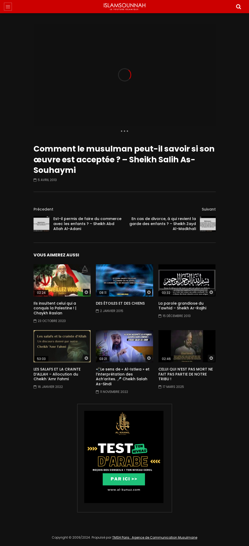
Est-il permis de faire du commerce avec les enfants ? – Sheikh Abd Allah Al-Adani (87, 223)
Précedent (43, 209)
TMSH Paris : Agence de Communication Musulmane (154, 537)
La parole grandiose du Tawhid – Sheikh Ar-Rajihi (182, 306)
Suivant (209, 209)
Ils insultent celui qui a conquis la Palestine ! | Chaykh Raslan (55, 308)
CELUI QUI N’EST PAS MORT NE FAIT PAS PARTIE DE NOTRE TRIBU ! (185, 374)
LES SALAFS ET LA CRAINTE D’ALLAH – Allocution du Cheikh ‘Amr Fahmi (57, 374)
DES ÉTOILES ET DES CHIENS (120, 303)
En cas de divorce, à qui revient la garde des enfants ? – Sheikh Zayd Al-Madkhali (162, 223)
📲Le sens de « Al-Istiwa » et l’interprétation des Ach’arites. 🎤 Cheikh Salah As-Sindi (122, 377)
